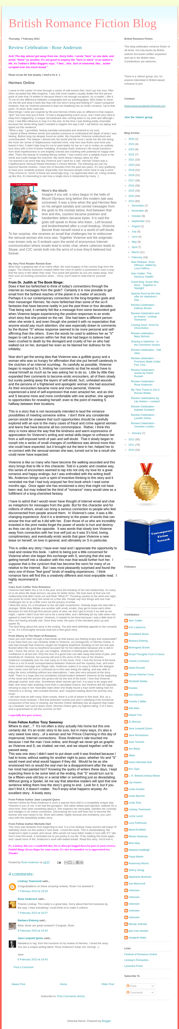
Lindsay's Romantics (136, 960)
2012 (132, 439)
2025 (132, 138)
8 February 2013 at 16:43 (33, 959)
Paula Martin (136, 856)
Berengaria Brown (139, 647)
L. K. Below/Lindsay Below (144, 775)
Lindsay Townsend (30, 881)
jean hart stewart (138, 930)
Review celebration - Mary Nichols (143, 335)
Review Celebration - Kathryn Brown (143, 306)
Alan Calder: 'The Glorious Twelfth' (142, 275)
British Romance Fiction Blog (83, 23)
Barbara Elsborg (28, 920)
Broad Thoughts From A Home (146, 654)
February (137, 257)
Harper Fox (135, 714)
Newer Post (18, 984)
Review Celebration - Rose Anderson (143, 383)
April (135, 247)
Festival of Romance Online (140, 954)
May (134, 241)
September (138, 221)
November (138, 210)
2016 (132, 185)
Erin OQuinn (136, 694)
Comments (135, 992)
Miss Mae (134, 843)
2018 (132, 175)
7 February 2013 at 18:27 (33, 912)
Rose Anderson (28, 898)
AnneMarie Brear (139, 634)
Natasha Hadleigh (139, 849)
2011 (132, 444)
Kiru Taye (134, 768)
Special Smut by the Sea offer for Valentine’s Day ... (145, 296)
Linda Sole (135, 802)
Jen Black (134, 748)
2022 (132, 154)
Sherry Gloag (136, 870)
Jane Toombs (136, 741)
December (138, 205)
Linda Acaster (137, 789)
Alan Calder (136, 620)
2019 (132, 170)
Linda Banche (137, 795)
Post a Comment (24, 967)
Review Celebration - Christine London (143, 425)
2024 (132, 144)
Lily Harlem (135, 782)
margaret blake (137, 937)
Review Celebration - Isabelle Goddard (143, 408)
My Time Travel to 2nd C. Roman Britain (146, 391)
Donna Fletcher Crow (141, 674)
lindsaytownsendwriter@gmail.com (144, 106)
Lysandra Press (133, 965)
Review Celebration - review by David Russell (143, 373)
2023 (132, 149)
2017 (132, 180)
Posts (132, 986)
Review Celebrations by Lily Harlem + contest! (145, 400)
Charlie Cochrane (139, 660)
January (137, 433)
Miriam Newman (138, 836)
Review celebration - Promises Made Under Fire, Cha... (146, 361)
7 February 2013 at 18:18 (33, 891)
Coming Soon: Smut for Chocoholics (145, 326)
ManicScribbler (137, 829)
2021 (132, 159)
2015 (132, 190)
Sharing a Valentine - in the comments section (145, 343)
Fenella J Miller (137, 701)
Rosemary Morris (139, 863)
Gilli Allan (134, 708)
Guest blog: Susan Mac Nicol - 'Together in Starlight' (145, 285)
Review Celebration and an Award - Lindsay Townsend (145, 316)
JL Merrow (135, 721)
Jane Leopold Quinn (30, 938)
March (136, 252)
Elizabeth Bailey (138, 681)
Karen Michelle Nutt (140, 762)
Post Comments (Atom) (71, 996)
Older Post (107, 984)
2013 (132, 201)
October (137, 215)
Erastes (133, 687)
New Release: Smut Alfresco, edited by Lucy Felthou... (143, 265)
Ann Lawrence (137, 627)
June (135, 236)
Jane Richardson (139, 735)
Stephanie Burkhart (140, 876)
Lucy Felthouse (138, 822)
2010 (132, 449)
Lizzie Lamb (136, 816)
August (136, 226)
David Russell (137, 667)
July (134, 231)
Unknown (134, 890)
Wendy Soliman (138, 924)
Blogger (106, 1020)
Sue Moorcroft (137, 883)
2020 (132, 164)
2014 (132, 195)
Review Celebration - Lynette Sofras (143, 416)
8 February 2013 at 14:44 (33, 930)
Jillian (132, 755)
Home (63, 984)
